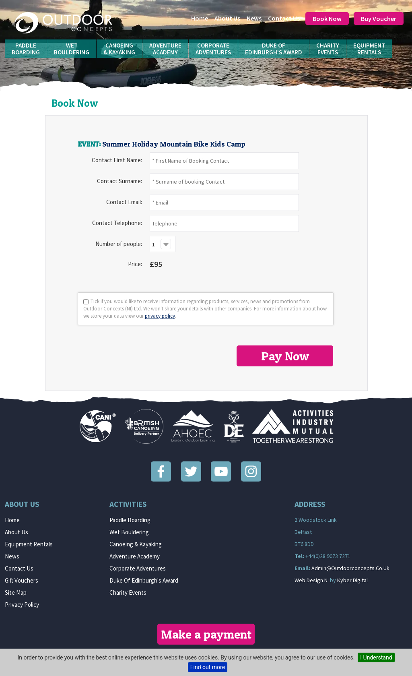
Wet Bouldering (129, 532)
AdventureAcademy (165, 48)
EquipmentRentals (369, 48)
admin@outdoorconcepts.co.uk (350, 568)
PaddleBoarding (26, 48)
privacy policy (160, 315)
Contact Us (284, 18)
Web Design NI (312, 580)
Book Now (327, 18)
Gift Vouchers (21, 580)
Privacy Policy (22, 604)
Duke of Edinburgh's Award (143, 580)
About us (227, 18)
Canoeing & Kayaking (135, 544)
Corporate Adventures (137, 568)
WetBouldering (71, 48)
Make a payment (206, 634)
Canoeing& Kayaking (119, 48)
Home (199, 18)
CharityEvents (327, 48)
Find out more (207, 667)
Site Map (16, 592)
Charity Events (127, 592)
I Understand (376, 657)
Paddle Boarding (129, 520)
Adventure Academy (134, 556)
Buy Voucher (378, 18)
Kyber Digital (352, 580)
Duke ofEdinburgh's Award (273, 48)
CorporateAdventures (213, 48)
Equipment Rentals (29, 544)
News (254, 18)
